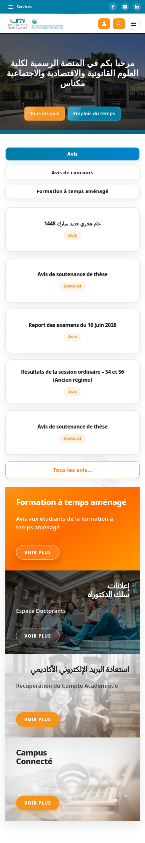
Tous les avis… (72, 470)
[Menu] (134, 24)
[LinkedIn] (137, 7)
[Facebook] (113, 7)
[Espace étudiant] (104, 23)
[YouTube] (125, 7)
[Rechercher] (119, 23)
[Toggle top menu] (19, 6)
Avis (72, 154)
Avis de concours (72, 172)
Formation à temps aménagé (73, 191)
